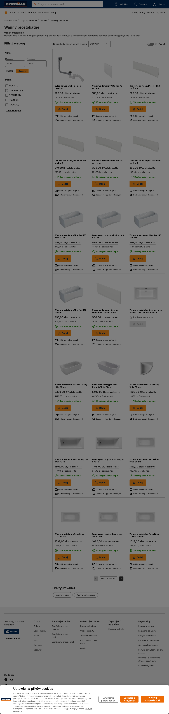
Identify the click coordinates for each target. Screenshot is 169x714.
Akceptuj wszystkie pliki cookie (152, 699)
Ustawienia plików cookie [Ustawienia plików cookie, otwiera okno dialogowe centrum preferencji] (108, 699)
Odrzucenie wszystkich (129, 699)
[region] (84, 699)
